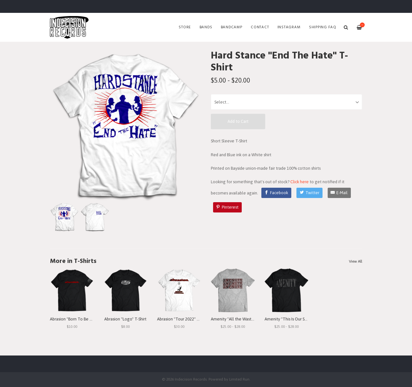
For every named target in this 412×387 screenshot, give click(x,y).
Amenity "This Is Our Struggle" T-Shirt (299, 319)
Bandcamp (231, 27)
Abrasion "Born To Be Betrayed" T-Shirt (85, 319)
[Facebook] (276, 193)
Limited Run (239, 379)
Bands (206, 27)
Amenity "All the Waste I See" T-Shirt (244, 319)
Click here (299, 181)
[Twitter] (309, 193)
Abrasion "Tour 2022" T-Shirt (183, 319)
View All (355, 261)
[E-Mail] (339, 193)
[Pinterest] (227, 207)
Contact (260, 27)
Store (185, 27)
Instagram (289, 27)
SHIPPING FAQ (322, 27)
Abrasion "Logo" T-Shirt (125, 319)
